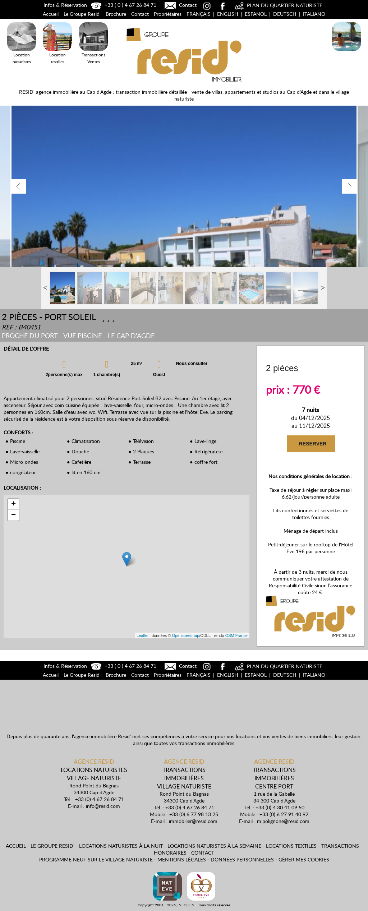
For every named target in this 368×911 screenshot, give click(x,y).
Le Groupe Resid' (82, 13)
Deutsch (284, 13)
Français (199, 13)
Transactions (340, 845)
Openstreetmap (185, 635)
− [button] (13, 515)
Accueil (51, 13)
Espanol (256, 13)
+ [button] (13, 504)
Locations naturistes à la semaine (214, 845)
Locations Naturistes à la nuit (346, 52)
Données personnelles (242, 859)
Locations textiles (291, 845)
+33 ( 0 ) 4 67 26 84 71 (122, 4)
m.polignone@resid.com (283, 821)
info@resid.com (103, 806)
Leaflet (142, 635)
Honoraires (170, 852)
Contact (180, 4)
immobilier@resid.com (193, 821)
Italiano (314, 13)
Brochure (116, 13)
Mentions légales (181, 859)
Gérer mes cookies (304, 859)
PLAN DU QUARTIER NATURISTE (277, 5)
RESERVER (312, 444)
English (227, 13)
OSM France (236, 635)
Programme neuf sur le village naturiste (96, 859)
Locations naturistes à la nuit (121, 845)
